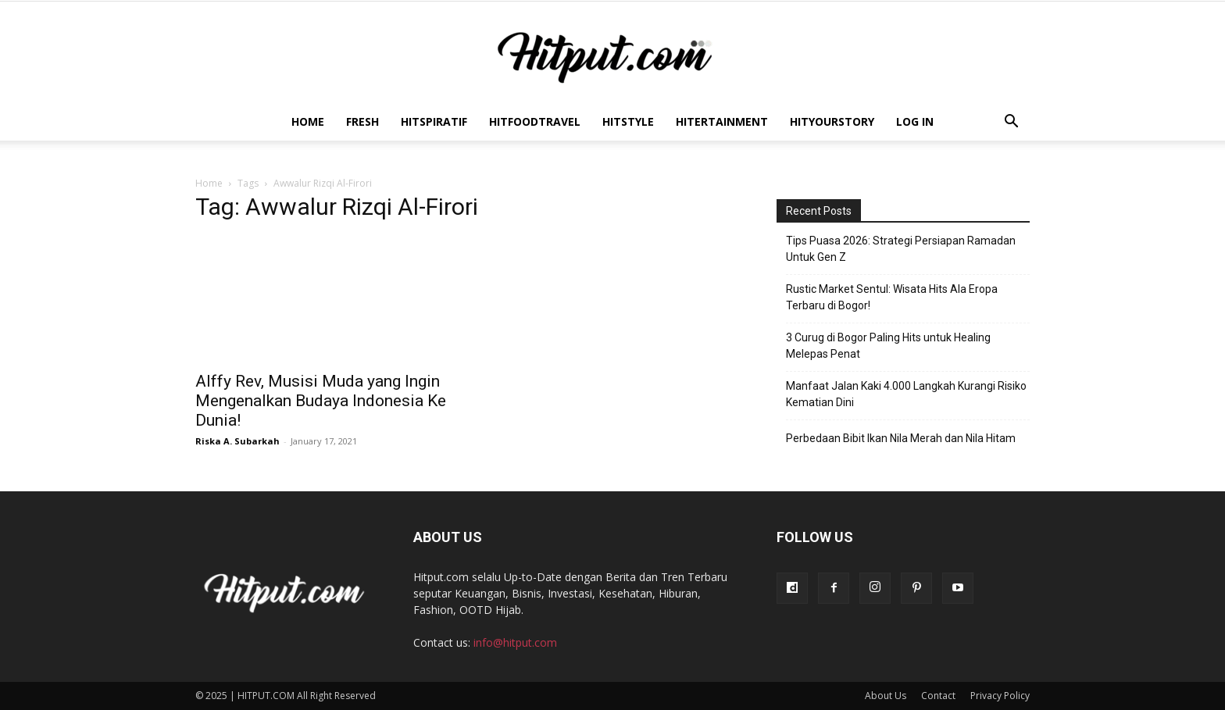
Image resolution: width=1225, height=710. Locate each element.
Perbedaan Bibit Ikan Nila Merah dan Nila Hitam (901, 438)
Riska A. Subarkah (237, 441)
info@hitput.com (515, 642)
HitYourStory (832, 121)
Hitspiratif (434, 121)
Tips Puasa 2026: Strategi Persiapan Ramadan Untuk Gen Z (901, 248)
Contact (938, 695)
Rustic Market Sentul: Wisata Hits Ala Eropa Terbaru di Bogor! (892, 297)
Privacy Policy (1000, 695)
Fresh (362, 121)
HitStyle (628, 121)
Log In (915, 121)
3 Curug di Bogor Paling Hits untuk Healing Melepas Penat (888, 345)
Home (307, 121)
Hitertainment (722, 121)
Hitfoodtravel (534, 121)
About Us (885, 695)
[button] (1011, 123)
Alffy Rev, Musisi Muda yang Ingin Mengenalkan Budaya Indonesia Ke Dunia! (320, 401)
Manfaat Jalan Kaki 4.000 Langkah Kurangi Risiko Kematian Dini (906, 394)
